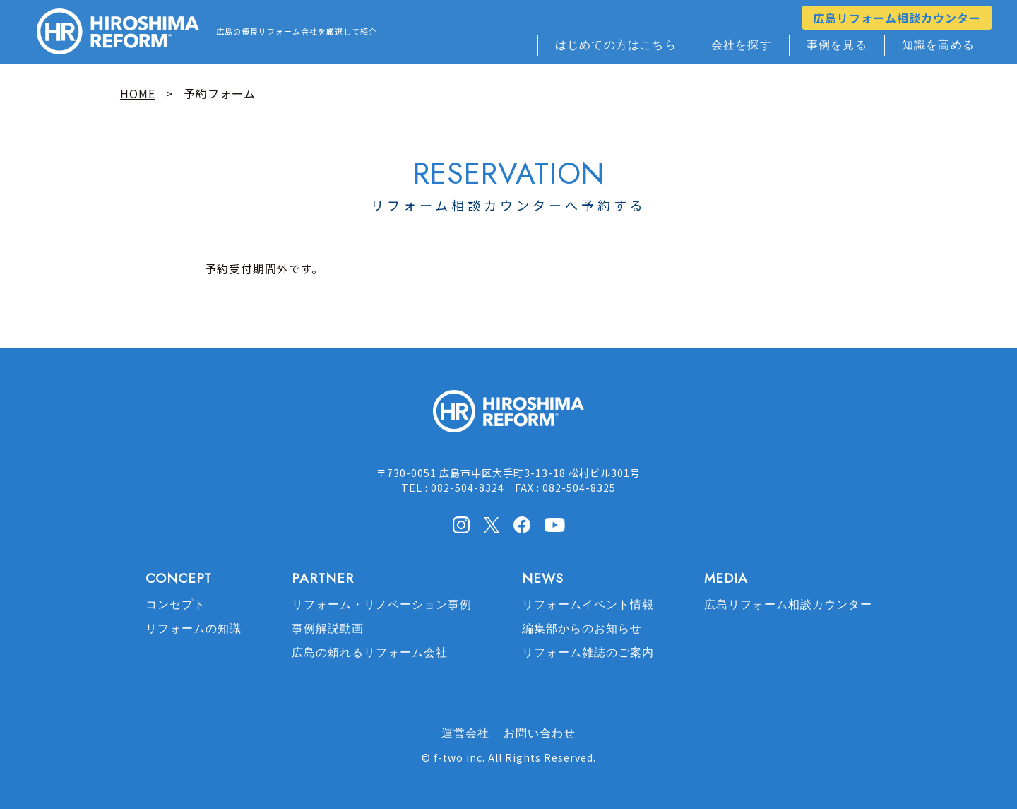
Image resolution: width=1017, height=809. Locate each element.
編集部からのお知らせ (582, 628)
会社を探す (741, 45)
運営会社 (465, 733)
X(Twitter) (491, 524)
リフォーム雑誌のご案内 (588, 652)
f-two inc (458, 757)
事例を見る (837, 45)
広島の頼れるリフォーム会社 (370, 652)
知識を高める (938, 45)
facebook (521, 524)
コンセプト (175, 604)
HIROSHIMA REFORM (508, 417)
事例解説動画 (328, 628)
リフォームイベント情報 (588, 604)
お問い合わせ (540, 733)
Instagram (461, 524)
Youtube (555, 523)
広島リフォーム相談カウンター (897, 17)
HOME (137, 93)
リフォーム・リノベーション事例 (382, 604)
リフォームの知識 (193, 628)
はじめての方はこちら (616, 45)
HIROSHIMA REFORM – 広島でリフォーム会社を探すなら (118, 31)
